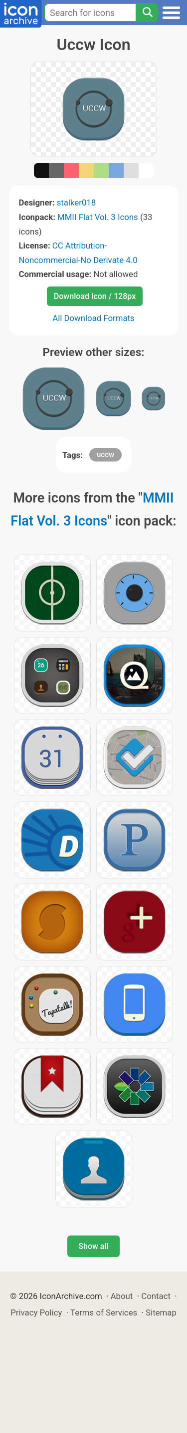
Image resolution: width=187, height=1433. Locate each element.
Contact (156, 1296)
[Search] (147, 12)
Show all (93, 1246)
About (122, 1296)
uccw (105, 454)
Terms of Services (103, 1313)
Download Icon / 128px (95, 296)
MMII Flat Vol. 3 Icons (97, 217)
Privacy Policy (36, 1313)
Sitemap (161, 1313)
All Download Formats (93, 318)
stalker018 (76, 203)
